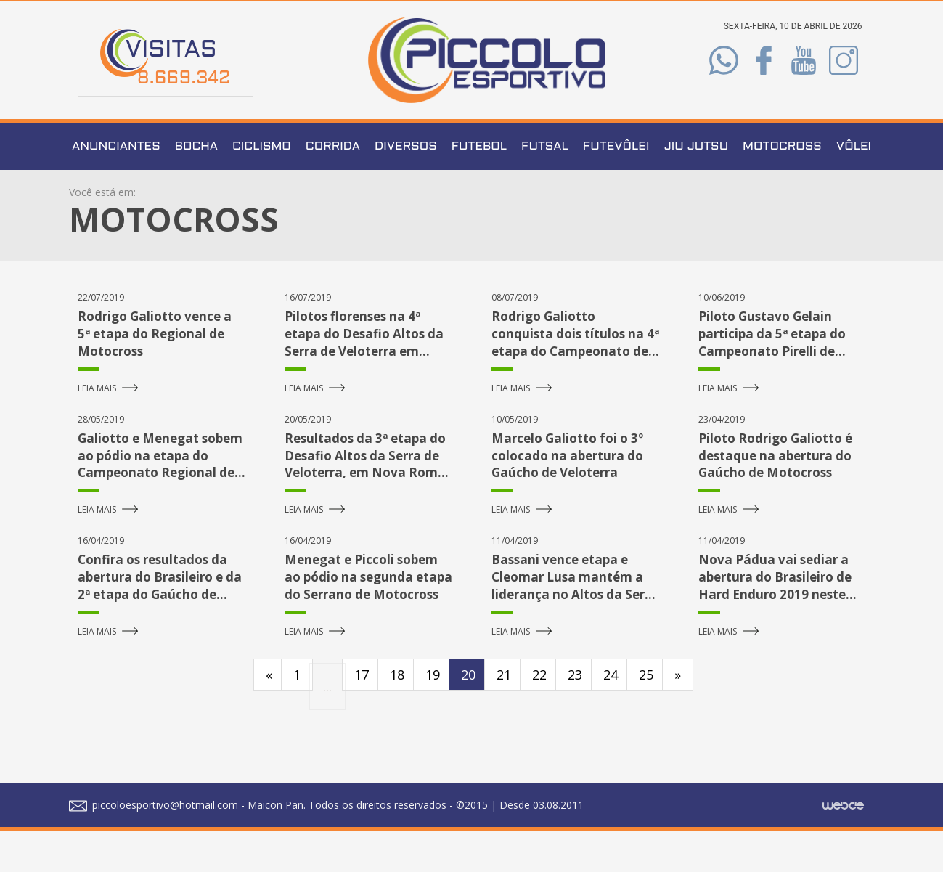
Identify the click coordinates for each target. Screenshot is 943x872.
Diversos (406, 188)
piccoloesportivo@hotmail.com (153, 846)
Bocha (196, 188)
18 (397, 716)
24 (610, 716)
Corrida (333, 188)
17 (361, 716)
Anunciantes (116, 188)
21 (504, 716)
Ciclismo (261, 188)
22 (539, 716)
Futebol (479, 188)
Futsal (544, 188)
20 (468, 716)
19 (432, 716)
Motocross (782, 188)
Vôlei (853, 188)
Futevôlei (616, 188)
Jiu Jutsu (696, 188)
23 (575, 716)
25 (646, 716)
